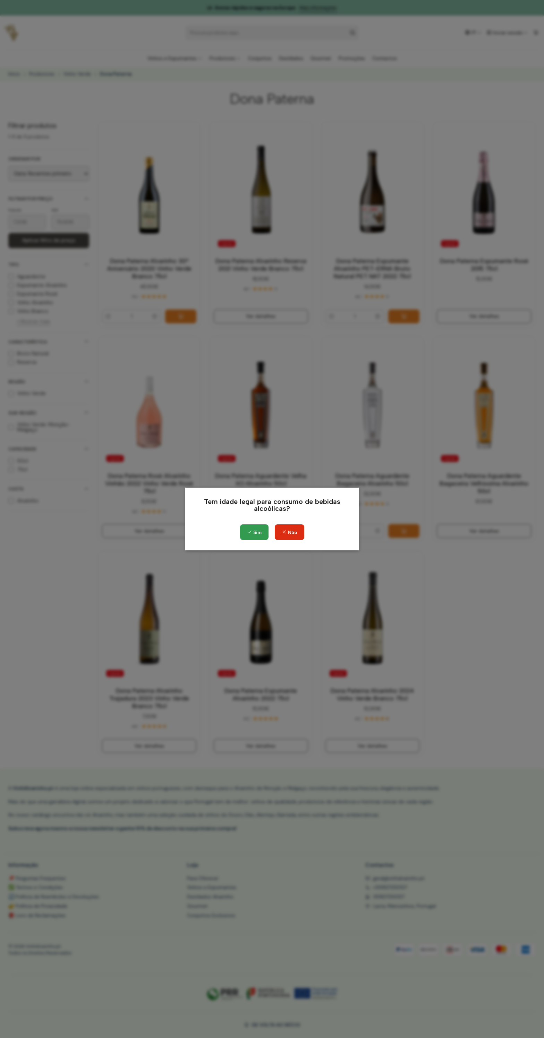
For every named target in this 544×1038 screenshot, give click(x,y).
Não (289, 532)
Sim (254, 532)
